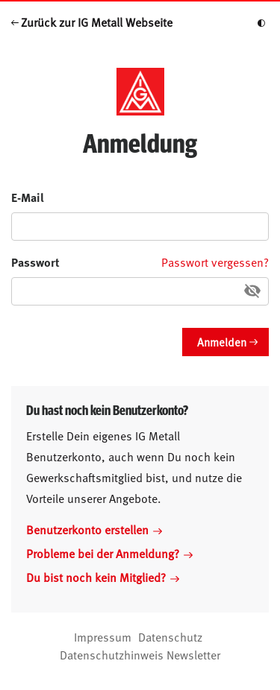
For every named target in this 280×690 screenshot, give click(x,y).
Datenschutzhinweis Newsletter (140, 654)
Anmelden (221, 341)
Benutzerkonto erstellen (94, 529)
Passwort (35, 261)
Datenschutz (170, 636)
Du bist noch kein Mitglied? (102, 577)
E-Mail (27, 197)
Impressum (102, 636)
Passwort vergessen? (215, 261)
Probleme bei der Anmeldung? (109, 553)
